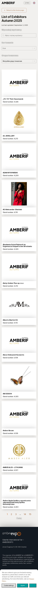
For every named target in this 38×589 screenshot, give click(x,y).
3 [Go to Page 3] (16, 514)
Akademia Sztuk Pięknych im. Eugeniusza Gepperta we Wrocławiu (17, 245)
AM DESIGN (7, 394)
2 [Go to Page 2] (11, 514)
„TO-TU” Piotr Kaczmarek (13, 99)
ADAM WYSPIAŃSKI (10, 173)
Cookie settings (9, 585)
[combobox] (17, 48)
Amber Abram (8, 431)
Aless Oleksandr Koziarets (13, 355)
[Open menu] (27, 3)
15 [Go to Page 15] (30, 514)
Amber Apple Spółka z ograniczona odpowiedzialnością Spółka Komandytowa (17, 502)
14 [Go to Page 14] (25, 514)
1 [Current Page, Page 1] (7, 514)
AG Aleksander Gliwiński (12, 209)
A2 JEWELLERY (8, 136)
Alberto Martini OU (10, 320)
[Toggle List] (34, 48)
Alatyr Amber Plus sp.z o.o (13, 283)
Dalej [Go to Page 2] (19, 518)
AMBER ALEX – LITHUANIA (13, 467)
